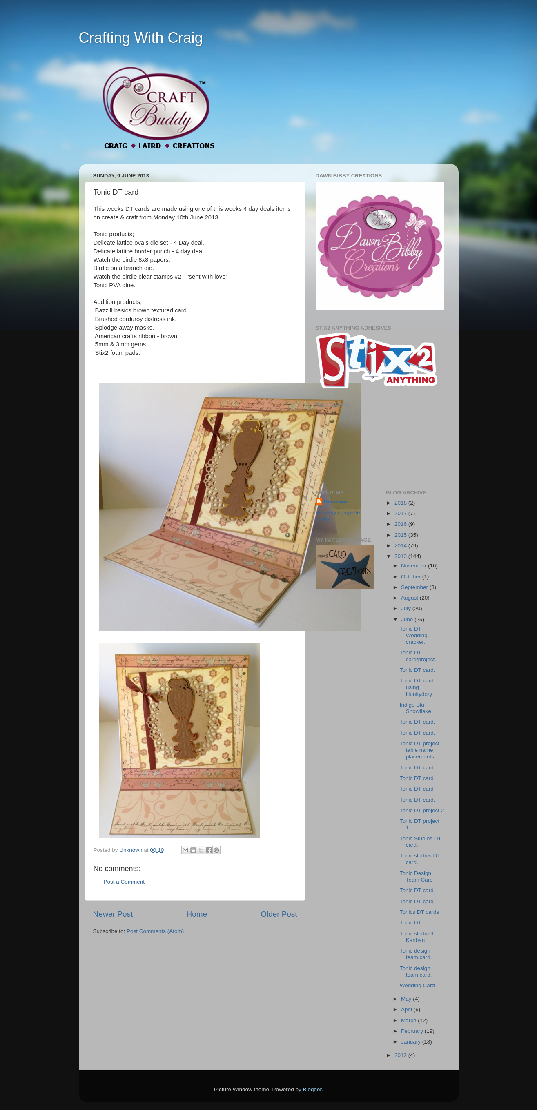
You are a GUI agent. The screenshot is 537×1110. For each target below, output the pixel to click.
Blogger (312, 1089)
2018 (401, 503)
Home (197, 914)
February (413, 1031)
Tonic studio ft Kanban (417, 937)
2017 (401, 513)
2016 (401, 524)
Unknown (336, 502)
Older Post (279, 914)
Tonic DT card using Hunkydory (417, 687)
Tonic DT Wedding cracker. (414, 635)
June (407, 619)
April (407, 1009)
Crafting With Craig (141, 37)
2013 (401, 556)
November (414, 566)
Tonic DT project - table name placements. (421, 750)
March (409, 1020)
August (410, 598)
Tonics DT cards (419, 912)
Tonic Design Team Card (416, 876)
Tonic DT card (417, 767)
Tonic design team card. (416, 954)
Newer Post (113, 914)
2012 (401, 1055)
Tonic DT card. (417, 670)
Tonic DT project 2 (422, 810)
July (406, 608)
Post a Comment (124, 882)
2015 (401, 535)
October (411, 577)
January (411, 1042)
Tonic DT (410, 922)
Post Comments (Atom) (155, 931)
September (415, 587)
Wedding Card (417, 985)
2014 (401, 546)
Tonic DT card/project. (418, 655)
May (407, 999)
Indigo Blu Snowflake (415, 708)
